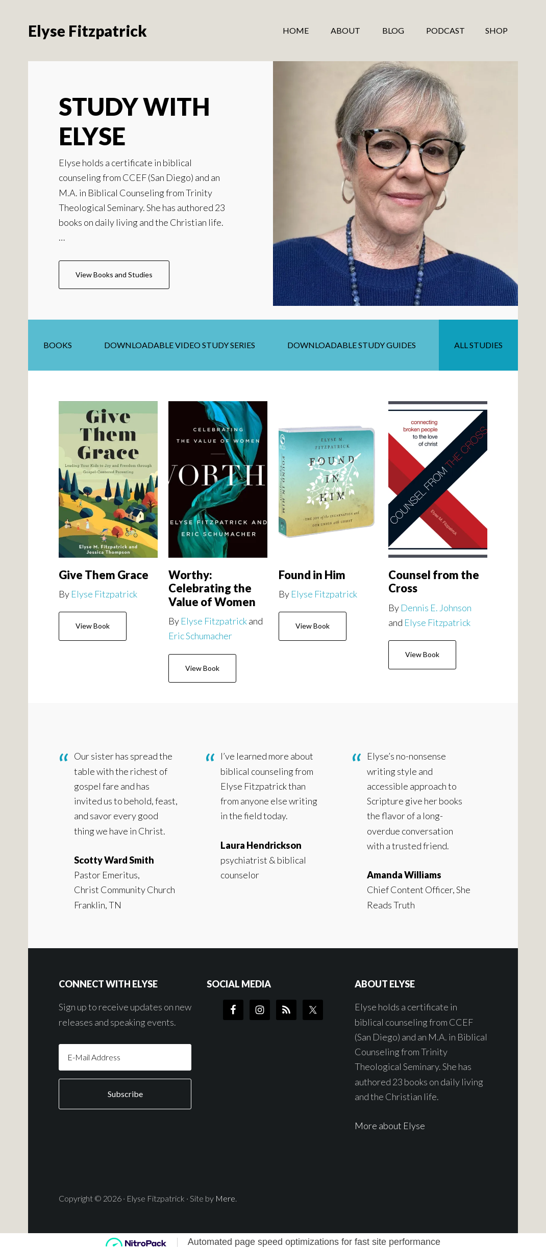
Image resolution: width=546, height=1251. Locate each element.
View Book (93, 625)
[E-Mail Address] (125, 1057)
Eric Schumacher (200, 635)
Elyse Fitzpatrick (87, 30)
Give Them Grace (103, 575)
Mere (225, 1198)
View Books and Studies (122, 279)
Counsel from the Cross (433, 581)
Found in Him (312, 575)
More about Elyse (390, 1125)
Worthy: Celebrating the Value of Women (212, 588)
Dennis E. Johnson (436, 607)
